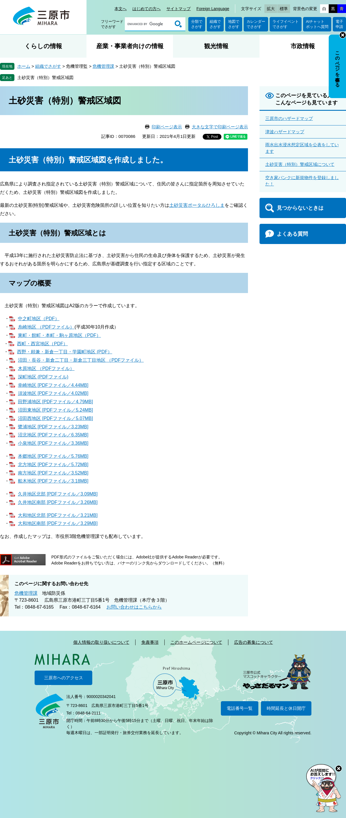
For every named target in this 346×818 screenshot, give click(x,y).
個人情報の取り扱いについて (101, 642)
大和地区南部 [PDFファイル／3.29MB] (57, 523)
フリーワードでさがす (112, 24)
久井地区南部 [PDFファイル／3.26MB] (57, 502)
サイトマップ (178, 8)
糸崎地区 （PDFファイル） (46, 326)
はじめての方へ (146, 8)
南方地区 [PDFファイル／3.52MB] (53, 472)
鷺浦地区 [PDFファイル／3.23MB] (53, 426)
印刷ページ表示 (167, 126)
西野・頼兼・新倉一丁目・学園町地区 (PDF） (64, 351)
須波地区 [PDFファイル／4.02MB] (53, 393)
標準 (284, 8)
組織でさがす (215, 24)
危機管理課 (103, 66)
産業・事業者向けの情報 (129, 46)
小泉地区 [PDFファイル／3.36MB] (53, 443)
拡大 (271, 8)
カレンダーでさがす (256, 24)
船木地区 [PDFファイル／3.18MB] (53, 481)
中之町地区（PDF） (38, 318)
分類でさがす (196, 24)
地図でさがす (233, 24)
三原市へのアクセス (63, 677)
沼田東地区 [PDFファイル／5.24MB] (55, 410)
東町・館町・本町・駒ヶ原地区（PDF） (59, 335)
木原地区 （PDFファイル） (46, 368)
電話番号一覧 (240, 708)
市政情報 (303, 46)
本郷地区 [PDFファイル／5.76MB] (53, 456)
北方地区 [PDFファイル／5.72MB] (53, 464)
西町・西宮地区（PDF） (42, 343)
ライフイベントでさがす (285, 24)
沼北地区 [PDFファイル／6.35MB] (53, 434)
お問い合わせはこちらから (134, 607)
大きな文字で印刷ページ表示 (220, 126)
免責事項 (150, 642)
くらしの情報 (43, 46)
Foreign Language (212, 8)
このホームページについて (196, 642)
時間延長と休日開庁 (286, 708)
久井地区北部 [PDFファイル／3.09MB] (57, 493)
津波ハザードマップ (284, 131)
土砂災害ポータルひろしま (197, 205)
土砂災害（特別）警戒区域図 (45, 77)
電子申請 (339, 24)
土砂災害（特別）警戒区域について (299, 164)
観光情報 (216, 46)
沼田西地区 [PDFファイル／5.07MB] (55, 418)
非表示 (342, 35)
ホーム (23, 66)
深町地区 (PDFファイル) (43, 376)
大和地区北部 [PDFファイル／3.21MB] (57, 515)
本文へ (120, 8)
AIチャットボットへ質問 (317, 24)
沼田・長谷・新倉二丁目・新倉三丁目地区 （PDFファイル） (81, 360)
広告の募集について (253, 642)
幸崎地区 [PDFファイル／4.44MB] (53, 385)
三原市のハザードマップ (289, 118)
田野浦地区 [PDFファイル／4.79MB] (55, 401)
